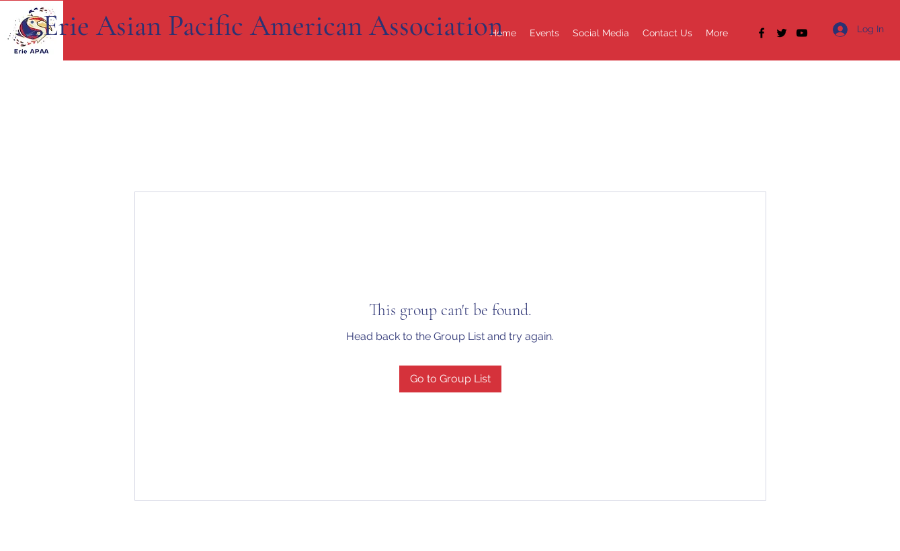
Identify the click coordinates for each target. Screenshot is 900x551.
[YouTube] (802, 33)
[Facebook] (761, 33)
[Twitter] (781, 33)
